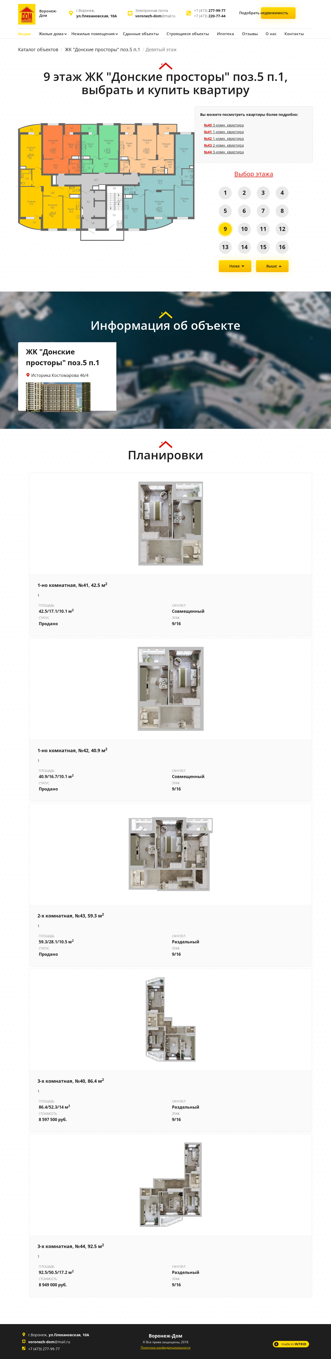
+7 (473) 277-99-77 (44, 1348)
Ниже (234, 265)
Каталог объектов (38, 49)
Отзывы (243, 33)
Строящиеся (182, 33)
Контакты (286, 33)
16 (282, 246)
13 (225, 246)
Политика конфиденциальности (166, 1347)
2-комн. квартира (224, 145)
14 (244, 246)
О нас (264, 33)
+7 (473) (209, 10)
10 (244, 228)
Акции (24, 33)
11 (263, 228)
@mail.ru (155, 15)
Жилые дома (50, 33)
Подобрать (278, 13)
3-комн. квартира (224, 124)
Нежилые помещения (91, 33)
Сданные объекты (137, 33)
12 (282, 228)
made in (293, 1343)
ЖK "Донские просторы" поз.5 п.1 (102, 49)
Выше (271, 265)
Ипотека (219, 33)
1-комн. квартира (224, 131)
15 (263, 246)
